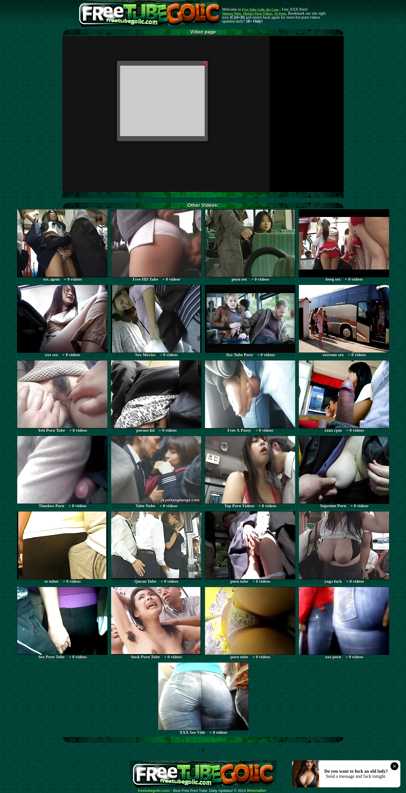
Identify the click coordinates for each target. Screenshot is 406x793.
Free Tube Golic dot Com (260, 10)
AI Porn (280, 13)
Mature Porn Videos (257, 13)
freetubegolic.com (154, 791)
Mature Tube (231, 13)
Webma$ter (257, 791)
